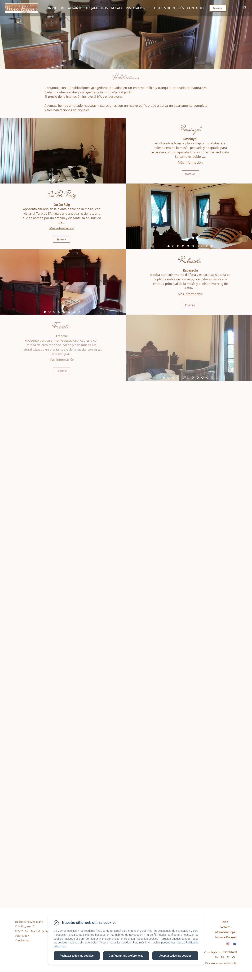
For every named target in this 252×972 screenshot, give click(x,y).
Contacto (195, 8)
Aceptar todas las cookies (175, 955)
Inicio (53, 8)
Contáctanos (22, 940)
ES (228, 957)
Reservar (218, 8)
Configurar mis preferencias (126, 955)
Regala (116, 8)
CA (234, 957)
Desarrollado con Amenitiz (221, 963)
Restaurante (71, 8)
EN (216, 957)
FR (222, 957)
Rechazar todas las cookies (77, 955)
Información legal (225, 932)
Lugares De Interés (168, 8)
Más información (190, 162)
